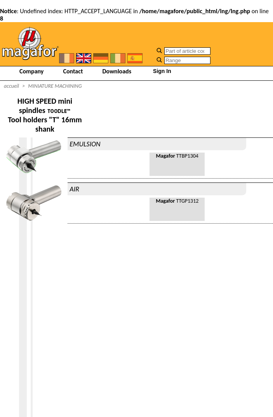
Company (31, 71)
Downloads (117, 71)
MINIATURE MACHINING (55, 86)
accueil (11, 86)
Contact (73, 71)
